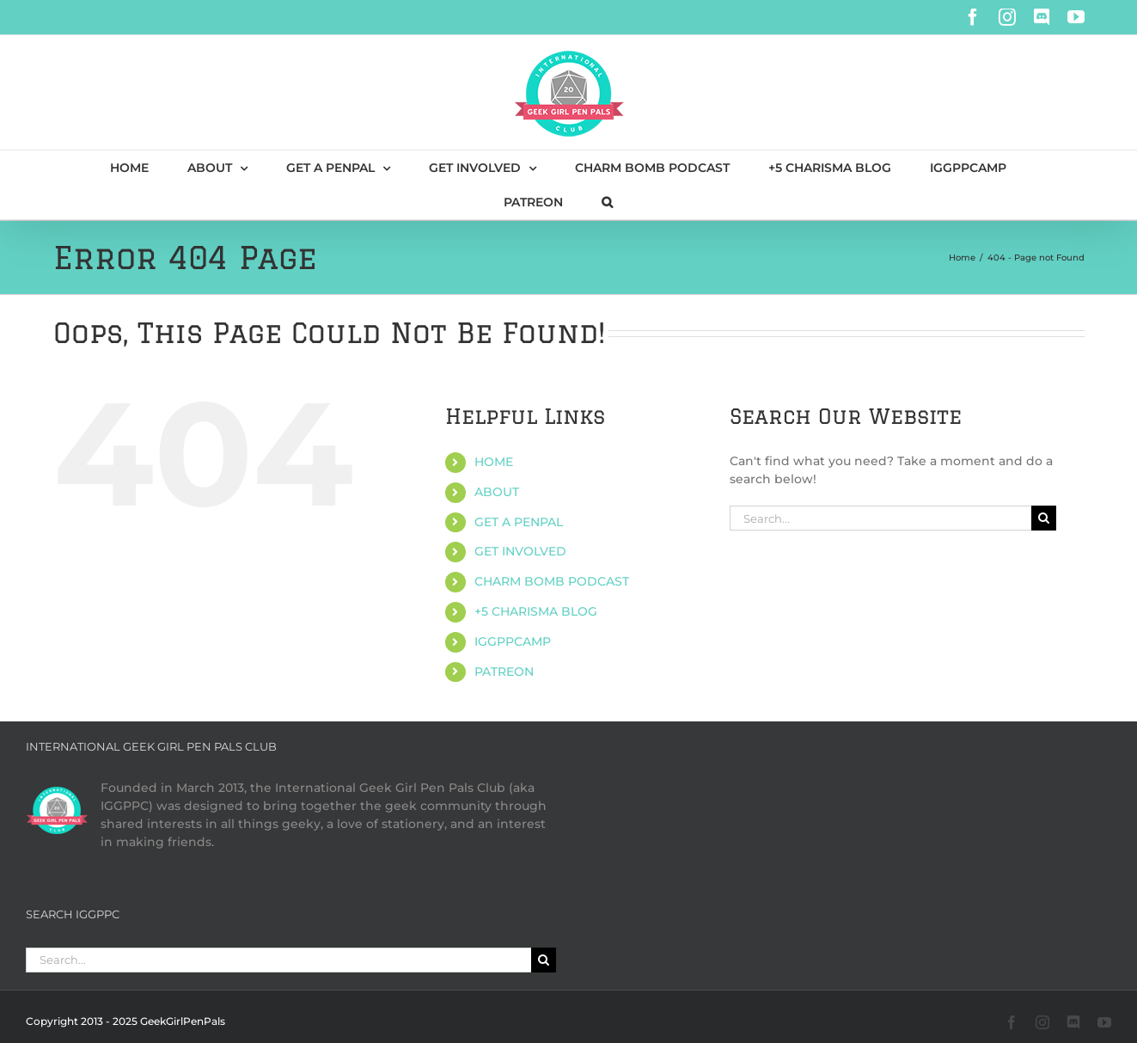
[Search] (1043, 518)
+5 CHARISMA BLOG (535, 611)
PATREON (504, 671)
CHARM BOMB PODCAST (551, 581)
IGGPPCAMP (512, 641)
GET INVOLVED (520, 551)
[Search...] (880, 518)
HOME (493, 461)
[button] (607, 202)
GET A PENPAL (518, 522)
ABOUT (496, 492)
